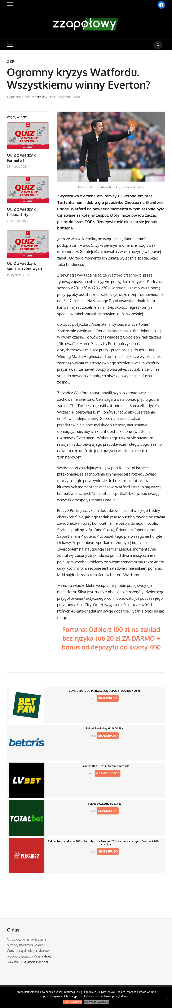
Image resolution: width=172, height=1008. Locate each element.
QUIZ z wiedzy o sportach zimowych (24, 266)
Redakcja (37, 97)
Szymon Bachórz (35, 962)
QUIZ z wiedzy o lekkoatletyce (21, 212)
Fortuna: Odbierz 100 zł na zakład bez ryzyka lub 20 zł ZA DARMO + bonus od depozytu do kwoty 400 (111, 638)
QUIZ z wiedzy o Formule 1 (21, 158)
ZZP (10, 61)
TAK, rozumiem (72, 1001)
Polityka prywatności (96, 1001)
